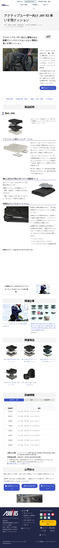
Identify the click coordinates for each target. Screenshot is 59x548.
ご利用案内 (35, 4)
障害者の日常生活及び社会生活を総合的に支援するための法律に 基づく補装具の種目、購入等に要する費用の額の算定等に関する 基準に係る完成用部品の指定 (43, 327)
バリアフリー (27, 518)
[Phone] (45, 517)
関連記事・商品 (21, 99)
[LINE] (41, 517)
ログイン (44, 535)
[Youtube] (52, 514)
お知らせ (45, 4)
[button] (19, 69)
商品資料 (47, 400)
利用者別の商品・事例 (45, 1)
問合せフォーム (47, 88)
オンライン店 (44, 529)
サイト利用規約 (40, 541)
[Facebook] (49, 514)
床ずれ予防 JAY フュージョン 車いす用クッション (47, 360)
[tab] (14, 399)
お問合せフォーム (11, 487)
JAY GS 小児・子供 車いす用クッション (11, 384)
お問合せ (49, 99)
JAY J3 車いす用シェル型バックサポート (29, 384)
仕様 (31, 400)
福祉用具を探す (30, 1)
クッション (40, 24)
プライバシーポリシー (50, 541)
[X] (41, 514)
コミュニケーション (29, 522)
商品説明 (9, 99)
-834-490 (29, 486)
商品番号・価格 (14, 400)
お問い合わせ (53, 529)
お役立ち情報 (24, 4)
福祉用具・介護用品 (12, 24)
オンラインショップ (47, 487)
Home (19, 1)
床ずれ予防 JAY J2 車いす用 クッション (11, 360)
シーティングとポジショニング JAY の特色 (14, 26)
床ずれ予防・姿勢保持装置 (30, 24)
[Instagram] (45, 514)
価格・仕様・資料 (36, 99)
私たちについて (28, 513)
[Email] (49, 517)
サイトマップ (26, 528)
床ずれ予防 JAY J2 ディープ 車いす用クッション (29, 360)
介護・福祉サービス (29, 520)
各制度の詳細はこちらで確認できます (19, 463)
